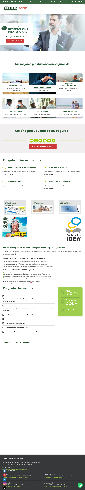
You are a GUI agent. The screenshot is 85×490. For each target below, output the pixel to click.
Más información (7, 174)
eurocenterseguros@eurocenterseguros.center (16, 469)
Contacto (70, 309)
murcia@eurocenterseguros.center (53, 477)
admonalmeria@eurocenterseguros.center (55, 486)
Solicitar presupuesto (15, 40)
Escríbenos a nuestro (72, 302)
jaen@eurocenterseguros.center (11, 486)
